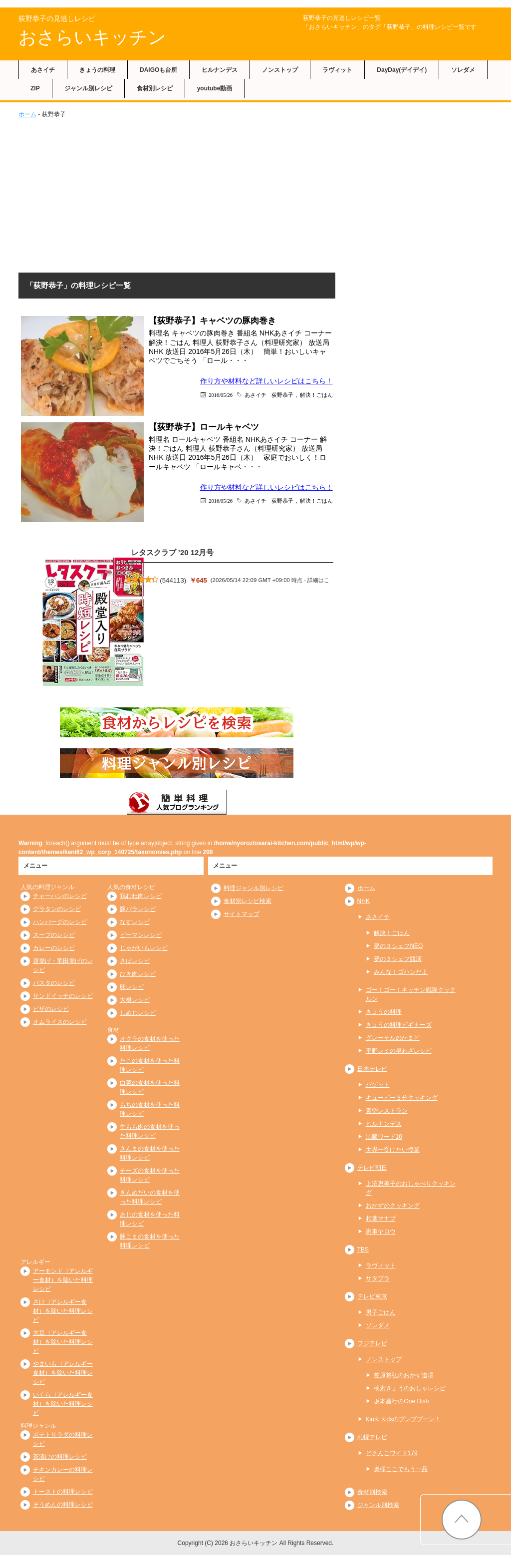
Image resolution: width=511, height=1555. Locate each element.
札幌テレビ (372, 1437)
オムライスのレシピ (60, 1021)
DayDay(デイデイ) (402, 69)
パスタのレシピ (54, 982)
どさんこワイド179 (392, 1453)
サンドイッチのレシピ (63, 995)
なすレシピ (135, 922)
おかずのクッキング (393, 1205)
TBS (363, 1249)
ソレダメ (463, 69)
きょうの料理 (97, 69)
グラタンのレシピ (57, 909)
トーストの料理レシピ (63, 1491)
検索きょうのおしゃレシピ (410, 1388)
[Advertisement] (255, 194)
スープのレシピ (54, 935)
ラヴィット (337, 69)
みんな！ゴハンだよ (401, 971)
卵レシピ (132, 986)
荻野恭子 (282, 394)
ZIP (35, 88)
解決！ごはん (316, 394)
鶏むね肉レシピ (141, 896)
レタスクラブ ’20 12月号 (172, 552)
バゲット (378, 1084)
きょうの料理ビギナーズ (399, 1024)
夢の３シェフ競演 (398, 958)
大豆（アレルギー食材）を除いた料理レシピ (63, 1341)
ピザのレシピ (51, 1008)
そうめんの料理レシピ (63, 1504)
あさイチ (43, 69)
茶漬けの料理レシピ (60, 1456)
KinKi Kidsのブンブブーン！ (403, 1419)
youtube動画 (215, 88)
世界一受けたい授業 (393, 1149)
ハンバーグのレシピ (60, 922)
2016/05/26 (221, 394)
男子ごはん (381, 1312)
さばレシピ (135, 960)
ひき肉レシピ (138, 973)
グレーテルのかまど (393, 1037)
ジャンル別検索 (378, 1505)
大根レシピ (135, 999)
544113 (173, 580)
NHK (363, 901)
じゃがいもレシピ (144, 947)
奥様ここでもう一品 (401, 1469)
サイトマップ (241, 914)
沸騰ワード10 (384, 1136)
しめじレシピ (138, 1012)
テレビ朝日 (372, 1167)
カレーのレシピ (54, 947)
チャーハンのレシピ (60, 896)
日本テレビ (372, 1068)
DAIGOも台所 (158, 69)
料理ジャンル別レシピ (253, 888)
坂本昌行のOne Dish (401, 1401)
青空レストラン (387, 1110)
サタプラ (378, 1278)
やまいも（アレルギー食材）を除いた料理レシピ (63, 1372)
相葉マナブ (381, 1218)
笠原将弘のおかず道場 (404, 1375)
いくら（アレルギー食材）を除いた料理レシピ (63, 1403)
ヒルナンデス (220, 69)
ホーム (27, 114)
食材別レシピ (155, 88)
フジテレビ (372, 1343)
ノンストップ (280, 69)
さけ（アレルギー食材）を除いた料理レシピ (63, 1310)
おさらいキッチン (92, 37)
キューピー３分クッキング (402, 1097)
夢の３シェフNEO (398, 945)
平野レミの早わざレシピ (399, 1050)
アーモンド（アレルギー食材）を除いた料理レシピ (63, 1279)
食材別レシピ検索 (247, 901)
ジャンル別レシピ (88, 88)
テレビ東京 (372, 1296)
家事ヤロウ (381, 1231)
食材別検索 (372, 1492)
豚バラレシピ (138, 909)
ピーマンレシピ (141, 935)
